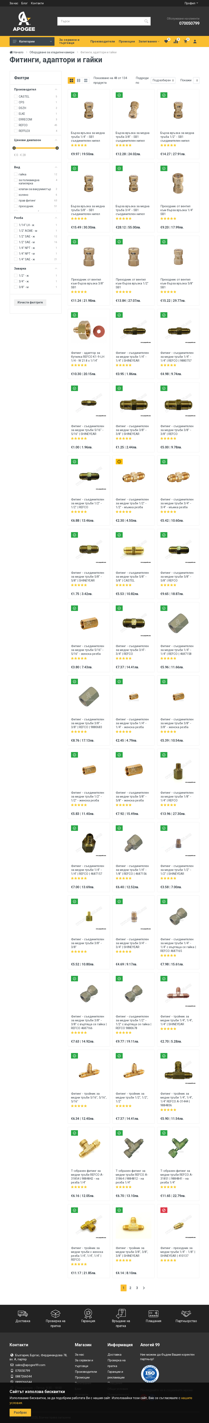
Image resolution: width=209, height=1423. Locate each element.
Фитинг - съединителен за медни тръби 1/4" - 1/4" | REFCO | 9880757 (176, 356)
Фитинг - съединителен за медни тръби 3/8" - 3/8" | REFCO (176, 430)
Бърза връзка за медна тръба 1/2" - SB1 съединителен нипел (177, 137)
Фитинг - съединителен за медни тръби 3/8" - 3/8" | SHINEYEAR (132, 430)
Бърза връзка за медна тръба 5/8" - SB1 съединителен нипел (88, 210)
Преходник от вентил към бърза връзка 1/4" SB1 (176, 210)
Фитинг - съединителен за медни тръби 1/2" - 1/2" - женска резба (87, 796)
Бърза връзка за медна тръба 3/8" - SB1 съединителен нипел (132, 137)
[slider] (14, 148)
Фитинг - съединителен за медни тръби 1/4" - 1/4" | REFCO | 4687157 (87, 870)
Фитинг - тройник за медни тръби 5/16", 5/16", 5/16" (89, 1097)
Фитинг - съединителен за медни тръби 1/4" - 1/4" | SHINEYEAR (132, 356)
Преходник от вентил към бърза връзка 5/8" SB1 (176, 283)
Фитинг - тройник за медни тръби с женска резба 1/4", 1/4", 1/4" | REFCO (87, 1253)
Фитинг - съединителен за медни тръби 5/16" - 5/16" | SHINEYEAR (87, 430)
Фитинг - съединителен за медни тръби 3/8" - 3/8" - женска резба (176, 723)
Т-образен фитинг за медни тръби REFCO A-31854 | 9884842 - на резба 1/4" (87, 1176)
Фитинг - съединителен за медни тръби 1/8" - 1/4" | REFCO (176, 796)
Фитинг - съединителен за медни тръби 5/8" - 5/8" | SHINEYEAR (87, 576)
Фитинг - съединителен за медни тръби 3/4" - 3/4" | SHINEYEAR (132, 943)
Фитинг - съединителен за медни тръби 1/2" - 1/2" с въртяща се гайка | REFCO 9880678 (133, 1022)
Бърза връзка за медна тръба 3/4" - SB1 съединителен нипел (132, 210)
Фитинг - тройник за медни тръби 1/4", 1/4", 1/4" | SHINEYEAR (176, 1020)
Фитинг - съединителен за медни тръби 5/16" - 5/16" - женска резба (87, 650)
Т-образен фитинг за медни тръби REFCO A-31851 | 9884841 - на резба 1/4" (176, 1176)
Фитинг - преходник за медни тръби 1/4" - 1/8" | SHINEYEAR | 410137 (177, 1252)
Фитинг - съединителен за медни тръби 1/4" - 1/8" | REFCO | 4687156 (132, 870)
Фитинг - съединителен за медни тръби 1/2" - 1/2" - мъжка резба (132, 503)
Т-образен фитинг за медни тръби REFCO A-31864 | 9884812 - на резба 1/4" (132, 1176)
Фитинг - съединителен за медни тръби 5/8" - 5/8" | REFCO (176, 576)
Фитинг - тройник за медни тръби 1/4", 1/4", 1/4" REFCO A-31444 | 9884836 (176, 1099)
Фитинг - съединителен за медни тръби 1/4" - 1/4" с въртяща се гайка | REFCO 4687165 (178, 945)
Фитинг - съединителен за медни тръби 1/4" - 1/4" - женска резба (132, 723)
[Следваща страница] (144, 1288)
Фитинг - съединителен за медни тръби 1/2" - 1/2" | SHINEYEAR (176, 870)
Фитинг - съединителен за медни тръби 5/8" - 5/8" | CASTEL (132, 576)
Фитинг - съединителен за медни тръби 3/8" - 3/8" (87, 943)
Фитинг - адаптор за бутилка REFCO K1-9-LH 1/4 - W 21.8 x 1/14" (87, 356)
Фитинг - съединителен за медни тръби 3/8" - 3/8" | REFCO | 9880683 (87, 723)
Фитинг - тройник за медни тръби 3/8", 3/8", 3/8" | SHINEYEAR (132, 1252)
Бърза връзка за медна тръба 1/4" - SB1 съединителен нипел (88, 137)
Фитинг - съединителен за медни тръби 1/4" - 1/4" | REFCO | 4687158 (176, 650)
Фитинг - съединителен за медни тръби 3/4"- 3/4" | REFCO (132, 650)
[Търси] (99, 21)
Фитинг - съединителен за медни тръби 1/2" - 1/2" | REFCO (87, 503)
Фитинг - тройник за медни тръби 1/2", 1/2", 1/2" (132, 1097)
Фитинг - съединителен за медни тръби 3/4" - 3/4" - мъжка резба (176, 503)
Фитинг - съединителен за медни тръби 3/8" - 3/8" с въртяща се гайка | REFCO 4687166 (89, 1022)
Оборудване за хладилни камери (52, 52)
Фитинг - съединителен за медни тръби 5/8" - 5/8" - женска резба (132, 796)
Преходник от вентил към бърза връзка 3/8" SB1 (87, 283)
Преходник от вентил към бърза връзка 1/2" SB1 (132, 283)
